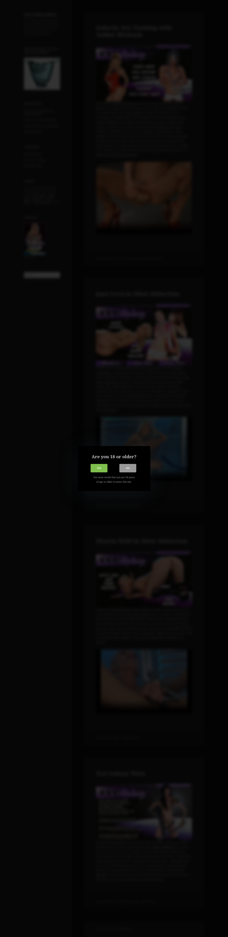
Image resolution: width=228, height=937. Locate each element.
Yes (99, 468)
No (128, 468)
